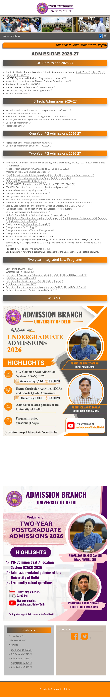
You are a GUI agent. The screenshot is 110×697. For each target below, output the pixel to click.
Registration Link (14, 125)
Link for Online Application (36, 90)
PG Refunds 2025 (20, 654)
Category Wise (46, 87)
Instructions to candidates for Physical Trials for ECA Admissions (37, 81)
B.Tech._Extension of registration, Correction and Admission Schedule (40, 119)
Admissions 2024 (20, 662)
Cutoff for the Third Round (19, 271)
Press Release (59, 214)
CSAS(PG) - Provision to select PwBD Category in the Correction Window (55, 202)
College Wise (97, 72)
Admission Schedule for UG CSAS (22, 84)
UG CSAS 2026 (13, 90)
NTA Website (16, 640)
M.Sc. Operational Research (34, 224)
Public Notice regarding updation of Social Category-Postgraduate (38, 208)
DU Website (15, 636)
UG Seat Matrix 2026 (16, 75)
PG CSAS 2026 (13, 214)
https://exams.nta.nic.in (36, 248)
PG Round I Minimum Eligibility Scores (24, 190)
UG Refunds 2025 (20, 649)
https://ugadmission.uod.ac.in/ (48, 78)
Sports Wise (81, 72)
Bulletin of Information (17, 93)
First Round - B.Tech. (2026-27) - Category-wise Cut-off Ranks (36, 116)
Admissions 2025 (20, 658)
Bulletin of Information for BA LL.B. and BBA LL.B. (30, 290)
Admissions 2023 (20, 667)
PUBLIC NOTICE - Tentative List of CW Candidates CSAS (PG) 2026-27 (39, 184)
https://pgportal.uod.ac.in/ (37, 142)
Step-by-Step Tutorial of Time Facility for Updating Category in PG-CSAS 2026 (43, 205)
